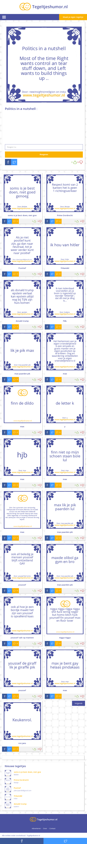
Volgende (78, 703)
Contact (52, 828)
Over (45, 828)
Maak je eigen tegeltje (73, 17)
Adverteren (36, 828)
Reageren (44, 154)
